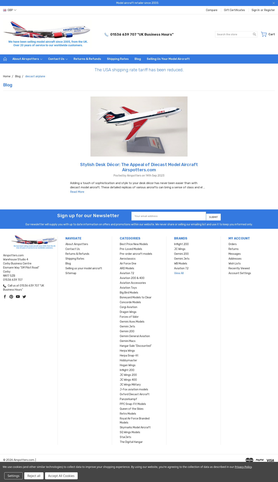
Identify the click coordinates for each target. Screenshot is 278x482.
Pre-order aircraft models (136, 252)
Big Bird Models (129, 291)
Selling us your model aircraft (168, 59)
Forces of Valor (129, 315)
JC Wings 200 (128, 373)
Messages (234, 252)
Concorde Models (130, 300)
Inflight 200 (127, 368)
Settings (13, 476)
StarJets (125, 435)
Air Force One (128, 262)
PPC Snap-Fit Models (133, 402)
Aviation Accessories (133, 281)
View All (179, 271)
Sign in (256, 10)
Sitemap (70, 271)
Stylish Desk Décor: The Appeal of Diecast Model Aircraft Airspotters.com (139, 167)
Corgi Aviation (128, 305)
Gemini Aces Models (132, 320)
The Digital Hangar (131, 440)
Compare (211, 10)
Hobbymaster (128, 359)
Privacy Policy (243, 467)
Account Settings (239, 271)
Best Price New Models (134, 242)
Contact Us (58, 59)
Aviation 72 (127, 271)
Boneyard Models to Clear (135, 296)
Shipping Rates (118, 59)
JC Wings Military (130, 383)
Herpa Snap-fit (129, 354)
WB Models (180, 262)
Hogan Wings (128, 363)
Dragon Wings (128, 310)
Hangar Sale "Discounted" (136, 344)
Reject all (33, 476)
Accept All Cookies (61, 476)
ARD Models (127, 267)
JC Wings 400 (128, 378)
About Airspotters (27, 59)
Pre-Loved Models (131, 247)
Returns (233, 247)
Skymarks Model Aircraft (135, 426)
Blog (138, 59)
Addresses (235, 257)
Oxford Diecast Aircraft (134, 392)
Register (269, 10)
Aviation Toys (128, 286)
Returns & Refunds (87, 59)
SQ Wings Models (130, 430)
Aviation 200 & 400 (132, 276)
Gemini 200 (127, 329)
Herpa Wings (127, 349)
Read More (77, 192)
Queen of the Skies (131, 407)
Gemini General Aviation (135, 334)
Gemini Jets (127, 325)
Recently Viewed (239, 267)
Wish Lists (234, 262)
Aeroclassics (128, 257)
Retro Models (128, 412)
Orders (232, 242)
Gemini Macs (128, 339)
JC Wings (179, 247)
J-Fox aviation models (134, 388)
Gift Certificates (234, 10)
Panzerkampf (128, 397)
